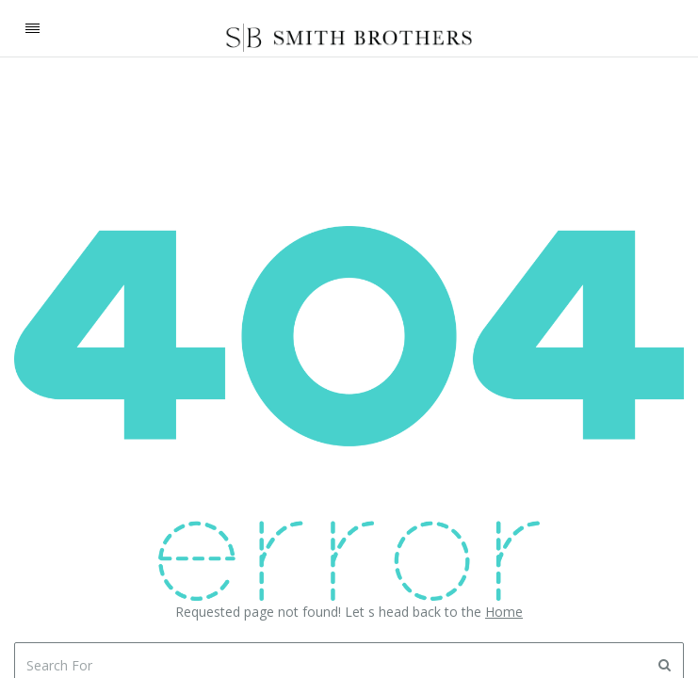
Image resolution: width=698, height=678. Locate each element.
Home (504, 612)
